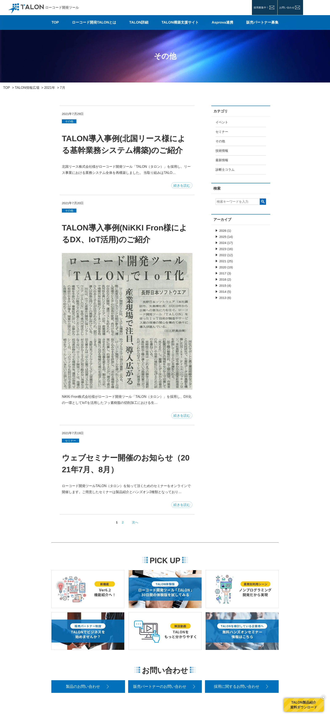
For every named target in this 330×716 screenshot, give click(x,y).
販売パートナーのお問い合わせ (159, 686)
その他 (220, 141)
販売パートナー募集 (262, 22)
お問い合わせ (286, 7)
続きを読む (181, 185)
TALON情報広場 (27, 87)
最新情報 (222, 160)
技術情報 (222, 150)
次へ (135, 522)
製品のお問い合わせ (83, 686)
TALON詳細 (138, 22)
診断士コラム (225, 169)
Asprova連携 (222, 22)
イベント (222, 122)
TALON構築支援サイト (179, 22)
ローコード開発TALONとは (94, 22)
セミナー (222, 131)
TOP (55, 22)
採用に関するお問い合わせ (236, 686)
